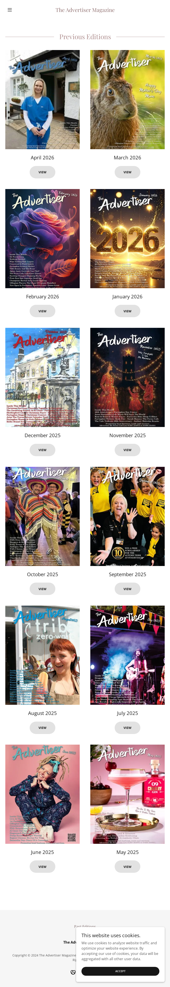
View (42, 172)
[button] (17, 9)
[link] (85, 10)
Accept (120, 971)
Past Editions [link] (85, 926)
